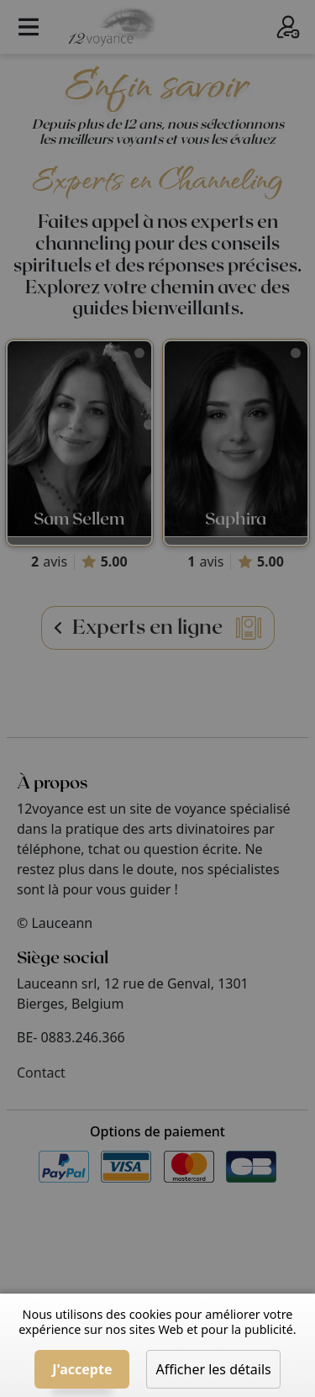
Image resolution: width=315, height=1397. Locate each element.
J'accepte (82, 1369)
